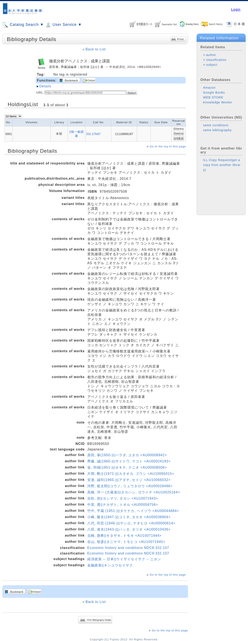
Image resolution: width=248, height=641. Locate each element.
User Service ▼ (63, 25)
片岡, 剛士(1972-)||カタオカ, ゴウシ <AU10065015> (130, 473)
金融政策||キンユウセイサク (110, 565)
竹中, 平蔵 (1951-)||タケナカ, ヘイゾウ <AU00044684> (133, 511)
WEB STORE (213, 97)
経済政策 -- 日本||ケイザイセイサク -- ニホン (124, 559)
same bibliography (217, 130)
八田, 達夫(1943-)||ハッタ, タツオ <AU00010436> (129, 529)
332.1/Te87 (93, 134)
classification (216, 60)
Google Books (214, 92)
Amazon (209, 87)
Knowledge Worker (217, 102)
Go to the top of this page (168, 146)
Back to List (96, 49)
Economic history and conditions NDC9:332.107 (128, 553)
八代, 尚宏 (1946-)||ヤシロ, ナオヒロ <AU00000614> (131, 523)
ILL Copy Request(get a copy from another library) (222, 165)
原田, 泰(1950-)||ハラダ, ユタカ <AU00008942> (127, 455)
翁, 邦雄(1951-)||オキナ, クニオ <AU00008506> (127, 467)
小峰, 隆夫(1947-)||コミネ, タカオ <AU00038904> (129, 517)
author (211, 55)
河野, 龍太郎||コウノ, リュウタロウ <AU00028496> (130, 486)
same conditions (215, 125)
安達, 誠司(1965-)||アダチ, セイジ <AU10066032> (129, 480)
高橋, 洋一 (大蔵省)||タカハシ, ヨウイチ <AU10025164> (133, 492)
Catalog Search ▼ (23, 25)
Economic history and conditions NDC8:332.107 (128, 548)
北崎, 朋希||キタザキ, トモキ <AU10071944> (124, 535)
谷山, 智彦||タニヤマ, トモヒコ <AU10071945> (126, 542)
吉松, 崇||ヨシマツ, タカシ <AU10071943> (122, 498)
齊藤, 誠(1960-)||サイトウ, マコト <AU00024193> (129, 461)
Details (45, 86)
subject (211, 64)
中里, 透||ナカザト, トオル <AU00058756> (122, 504)
